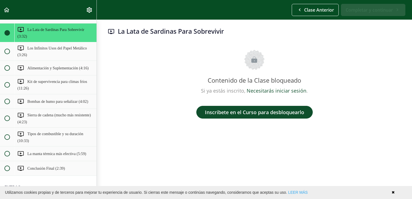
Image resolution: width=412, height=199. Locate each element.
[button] (7, 10)
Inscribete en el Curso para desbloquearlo (254, 112)
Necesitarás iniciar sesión (276, 90)
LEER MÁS (298, 192)
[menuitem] (90, 10)
